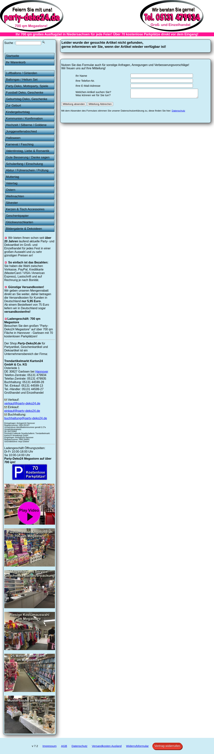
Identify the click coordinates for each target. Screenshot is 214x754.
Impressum (50, 746)
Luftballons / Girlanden (21, 73)
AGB (64, 746)
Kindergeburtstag (18, 112)
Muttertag (12, 177)
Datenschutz (178, 112)
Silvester (12, 203)
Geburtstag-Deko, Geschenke (26, 99)
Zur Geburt (13, 105)
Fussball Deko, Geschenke (24, 92)
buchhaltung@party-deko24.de (25, 418)
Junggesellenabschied (21, 131)
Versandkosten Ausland (107, 746)
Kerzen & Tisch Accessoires (25, 209)
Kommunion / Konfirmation (24, 118)
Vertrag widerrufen (167, 746)
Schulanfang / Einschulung (24, 164)
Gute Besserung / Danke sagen (27, 157)
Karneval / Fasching (20, 144)
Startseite (12, 56)
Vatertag (12, 183)
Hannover (41, 371)
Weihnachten (15, 196)
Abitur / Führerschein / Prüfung (27, 170)
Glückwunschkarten (19, 222)
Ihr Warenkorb (16, 62)
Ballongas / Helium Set (22, 79)
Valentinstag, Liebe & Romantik (27, 151)
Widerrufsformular (137, 746)
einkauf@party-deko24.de (22, 411)
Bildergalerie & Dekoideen (24, 228)
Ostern (10, 190)
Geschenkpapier (17, 215)
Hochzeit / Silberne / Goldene (26, 125)
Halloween (13, 138)
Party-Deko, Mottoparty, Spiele (27, 86)
